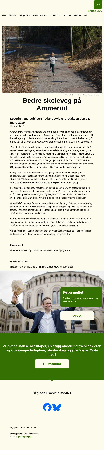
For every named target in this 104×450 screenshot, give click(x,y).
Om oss (54, 15)
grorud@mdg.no (24, 437)
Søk (85, 15)
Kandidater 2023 (40, 15)
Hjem (4, 15)
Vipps (77, 316)
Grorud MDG (95, 10)
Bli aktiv (67, 15)
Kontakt (77, 15)
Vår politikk (25, 15)
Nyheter (13, 15)
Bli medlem (52, 364)
